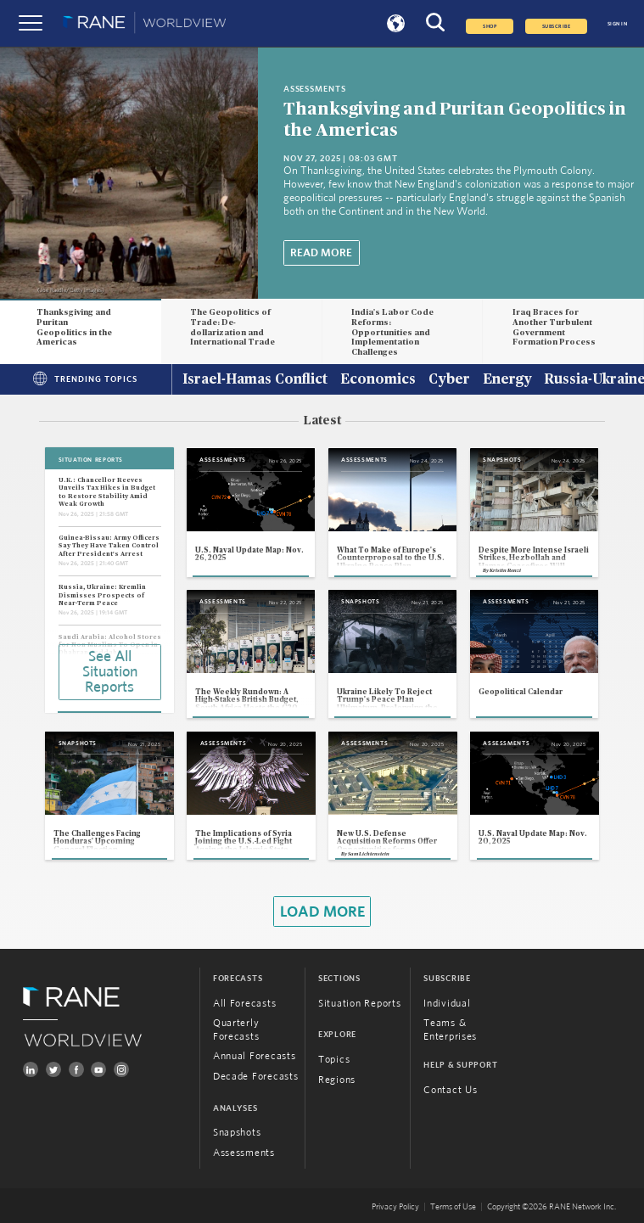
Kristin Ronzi (505, 570)
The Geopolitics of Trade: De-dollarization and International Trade (232, 327)
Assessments (244, 1153)
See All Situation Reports (109, 672)
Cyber (449, 380)
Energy (507, 380)
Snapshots (237, 1132)
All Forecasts (245, 1003)
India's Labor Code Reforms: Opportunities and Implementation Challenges (392, 332)
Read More (321, 253)
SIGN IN (617, 23)
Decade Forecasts (256, 1076)
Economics (378, 380)
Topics (334, 1059)
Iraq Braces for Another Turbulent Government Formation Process (554, 327)
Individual (446, 1003)
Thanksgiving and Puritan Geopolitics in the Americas (74, 327)
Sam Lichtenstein (368, 853)
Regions (337, 1080)
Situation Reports (359, 1003)
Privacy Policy (395, 1207)
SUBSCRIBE (556, 26)
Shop (489, 26)
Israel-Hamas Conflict (255, 380)
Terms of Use (453, 1207)
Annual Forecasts (254, 1056)
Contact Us (450, 1090)
